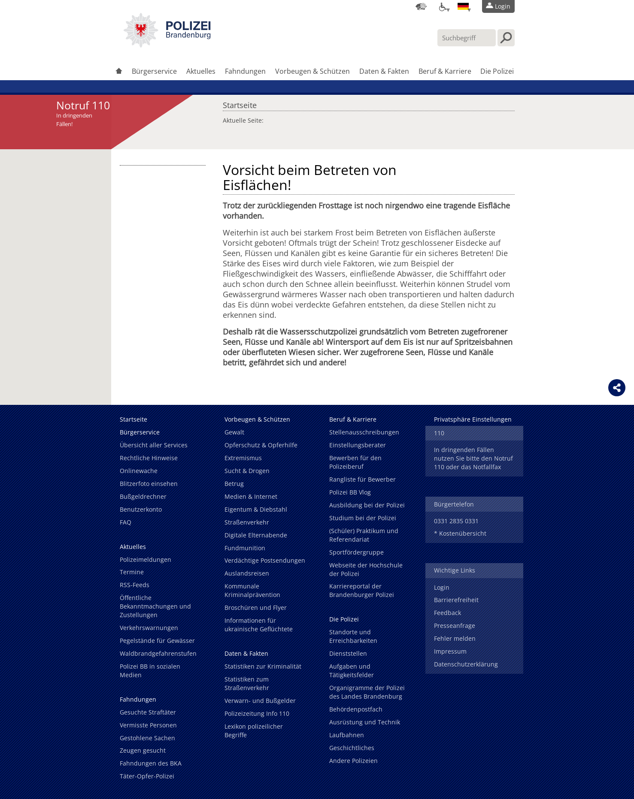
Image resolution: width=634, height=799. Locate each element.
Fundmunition (244, 548)
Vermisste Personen (148, 725)
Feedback (447, 613)
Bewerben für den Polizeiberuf (355, 462)
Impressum (450, 651)
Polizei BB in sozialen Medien (150, 670)
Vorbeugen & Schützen (312, 71)
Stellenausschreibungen (364, 432)
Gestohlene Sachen (147, 738)
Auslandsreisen (246, 573)
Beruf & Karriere (445, 71)
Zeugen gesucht (143, 750)
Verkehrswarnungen (149, 628)
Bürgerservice (154, 71)
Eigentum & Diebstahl (255, 509)
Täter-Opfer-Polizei (147, 776)
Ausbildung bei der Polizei (367, 505)
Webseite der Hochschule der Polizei (366, 569)
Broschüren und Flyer (255, 607)
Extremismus (243, 458)
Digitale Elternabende (255, 535)
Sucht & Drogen (247, 471)
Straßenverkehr (246, 522)
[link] (167, 45)
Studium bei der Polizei (362, 518)
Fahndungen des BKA (151, 763)
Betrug (234, 483)
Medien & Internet (250, 496)
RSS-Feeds (134, 585)
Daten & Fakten (384, 71)
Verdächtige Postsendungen (264, 560)
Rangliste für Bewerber (362, 479)
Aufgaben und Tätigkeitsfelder (351, 670)
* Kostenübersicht (460, 533)
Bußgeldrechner (143, 496)
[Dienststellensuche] (421, 6)
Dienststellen (348, 653)
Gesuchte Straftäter (148, 712)
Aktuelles (200, 71)
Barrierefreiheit (456, 600)
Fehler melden (455, 638)
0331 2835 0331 (456, 521)
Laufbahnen (346, 735)
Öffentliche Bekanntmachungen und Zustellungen (155, 606)
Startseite (240, 103)
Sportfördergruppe (356, 552)
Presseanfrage (454, 625)
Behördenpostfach (355, 709)
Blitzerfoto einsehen (149, 483)
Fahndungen (245, 71)
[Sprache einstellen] (463, 6)
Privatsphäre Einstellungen (473, 419)
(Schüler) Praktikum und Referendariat (363, 535)
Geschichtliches (351, 748)
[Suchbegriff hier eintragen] (466, 37)
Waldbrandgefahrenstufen (158, 653)
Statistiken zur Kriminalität (262, 666)
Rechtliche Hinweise (149, 458)
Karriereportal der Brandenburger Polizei (361, 590)
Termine (132, 572)
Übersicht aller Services (154, 445)
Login (441, 587)
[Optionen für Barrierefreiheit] (442, 6)
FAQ (125, 522)
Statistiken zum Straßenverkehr (246, 683)
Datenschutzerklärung (466, 664)
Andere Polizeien (353, 761)
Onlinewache (139, 471)
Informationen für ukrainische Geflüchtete (258, 624)
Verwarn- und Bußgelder (260, 700)
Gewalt (234, 432)
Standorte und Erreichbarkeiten (353, 636)
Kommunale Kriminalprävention (252, 590)
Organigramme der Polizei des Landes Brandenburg (367, 692)
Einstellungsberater (357, 445)
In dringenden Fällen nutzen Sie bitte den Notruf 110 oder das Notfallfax (473, 458)
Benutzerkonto (141, 509)
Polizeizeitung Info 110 (256, 713)
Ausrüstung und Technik (364, 722)
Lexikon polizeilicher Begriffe (253, 730)
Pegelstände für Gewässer (157, 640)
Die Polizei (497, 71)
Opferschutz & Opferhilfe (260, 445)
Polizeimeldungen (145, 559)
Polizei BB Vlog (350, 492)
